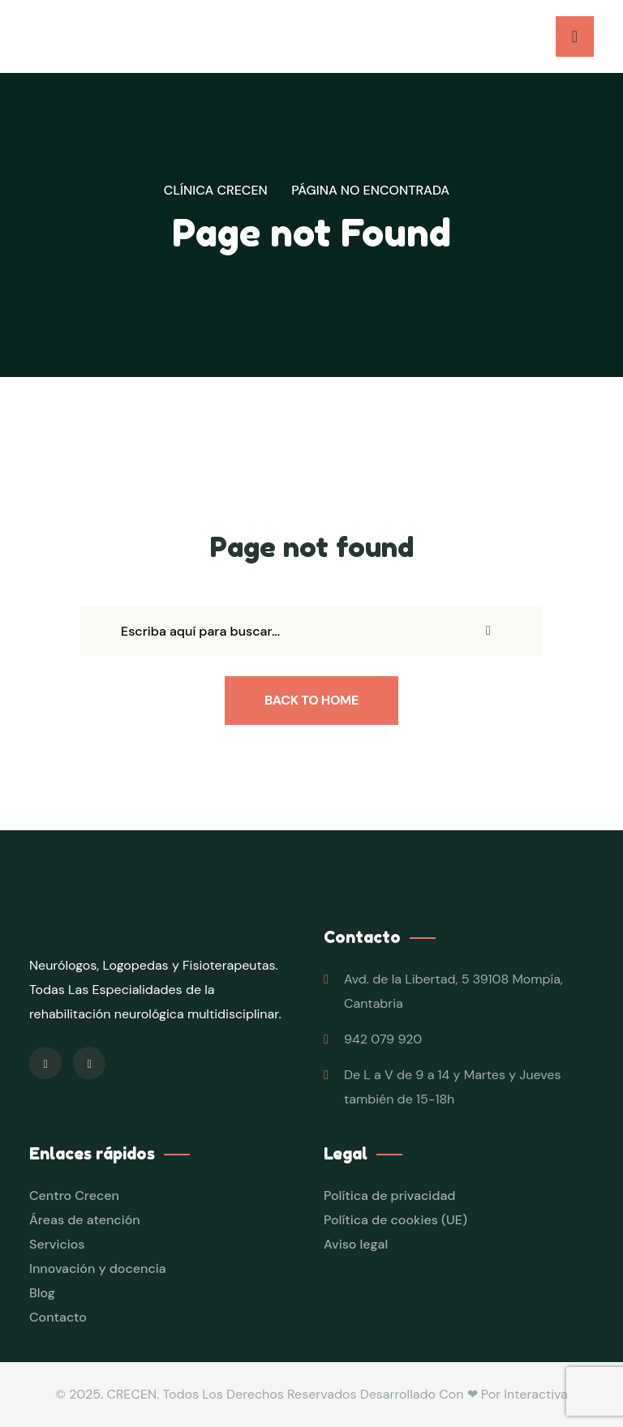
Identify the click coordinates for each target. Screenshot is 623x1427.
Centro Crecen (74, 1195)
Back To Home (311, 700)
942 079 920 (383, 1039)
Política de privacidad (390, 1195)
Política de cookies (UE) (395, 1219)
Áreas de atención (84, 1219)
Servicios (56, 1244)
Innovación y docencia (97, 1268)
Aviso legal (356, 1244)
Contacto (58, 1317)
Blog (42, 1292)
